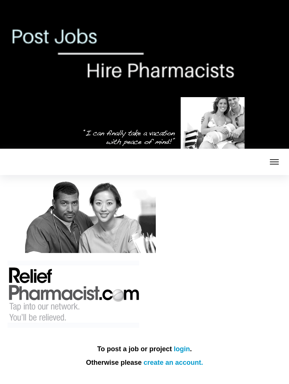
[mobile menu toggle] (274, 162)
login (182, 349)
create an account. (173, 362)
